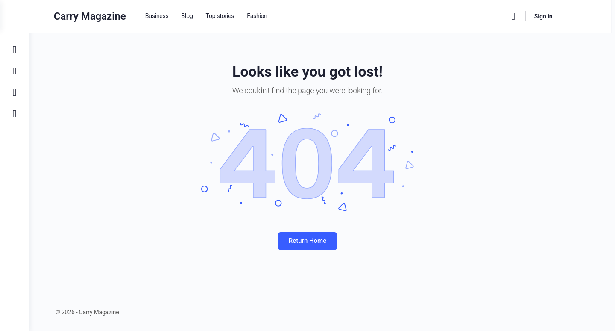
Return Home (322, 241)
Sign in (560, 16)
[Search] (529, 16)
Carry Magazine (106, 16)
